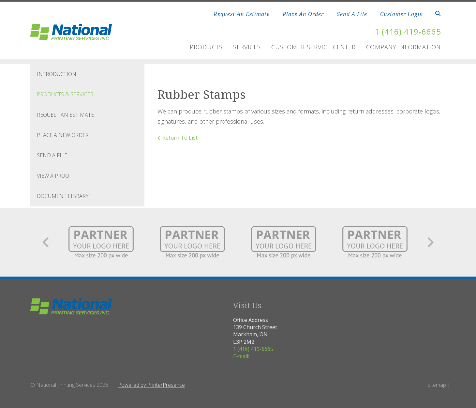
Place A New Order (63, 135)
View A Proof (54, 175)
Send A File (352, 14)
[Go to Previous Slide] (46, 242)
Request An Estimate (242, 14)
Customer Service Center (313, 47)
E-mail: (241, 356)
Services (247, 47)
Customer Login (401, 14)
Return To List (180, 137)
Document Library (63, 196)
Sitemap (436, 384)
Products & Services (65, 94)
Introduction (56, 74)
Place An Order (303, 14)
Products (206, 47)
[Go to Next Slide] (430, 242)
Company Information (403, 47)
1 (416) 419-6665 (408, 31)
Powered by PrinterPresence (151, 384)
